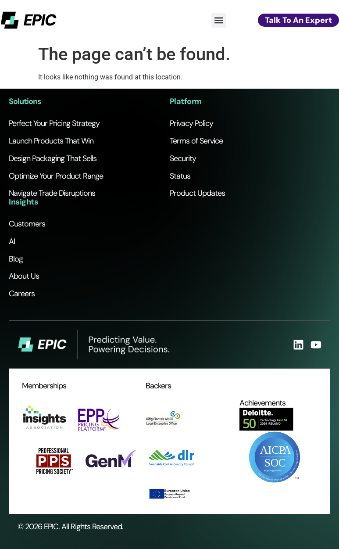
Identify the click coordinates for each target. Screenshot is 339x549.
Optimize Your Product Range (56, 176)
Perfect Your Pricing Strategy (54, 123)
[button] (218, 20)
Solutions (25, 101)
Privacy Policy (191, 123)
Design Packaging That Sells (52, 158)
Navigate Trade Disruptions (52, 193)
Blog (16, 259)
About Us (24, 276)
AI (12, 241)
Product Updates (197, 193)
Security (183, 158)
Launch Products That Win (51, 141)
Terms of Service (196, 141)
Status (180, 176)
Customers (27, 224)
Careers (22, 293)
